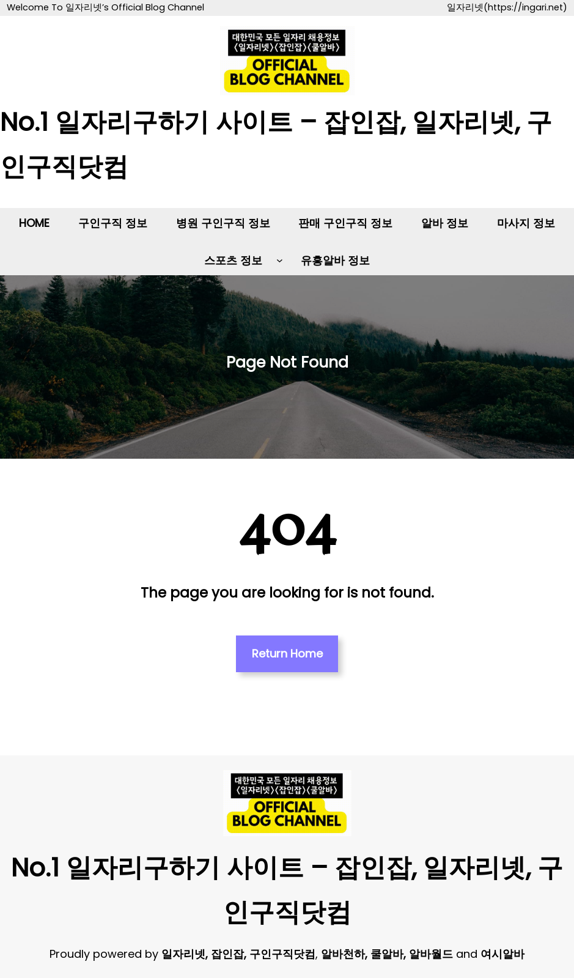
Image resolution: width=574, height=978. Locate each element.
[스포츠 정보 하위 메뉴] (279, 260)
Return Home (287, 653)
